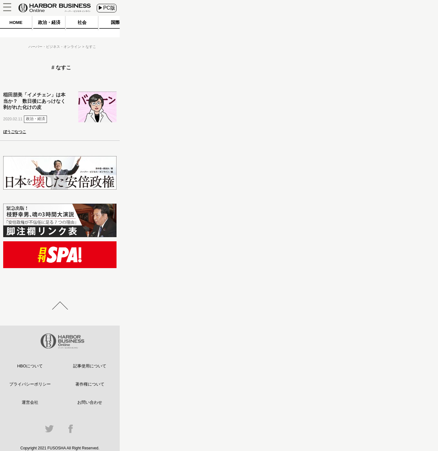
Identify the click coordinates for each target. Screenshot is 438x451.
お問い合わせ (89, 402)
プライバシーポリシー (30, 384)
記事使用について (89, 366)
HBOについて (30, 366)
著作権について (89, 384)
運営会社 (30, 402)
